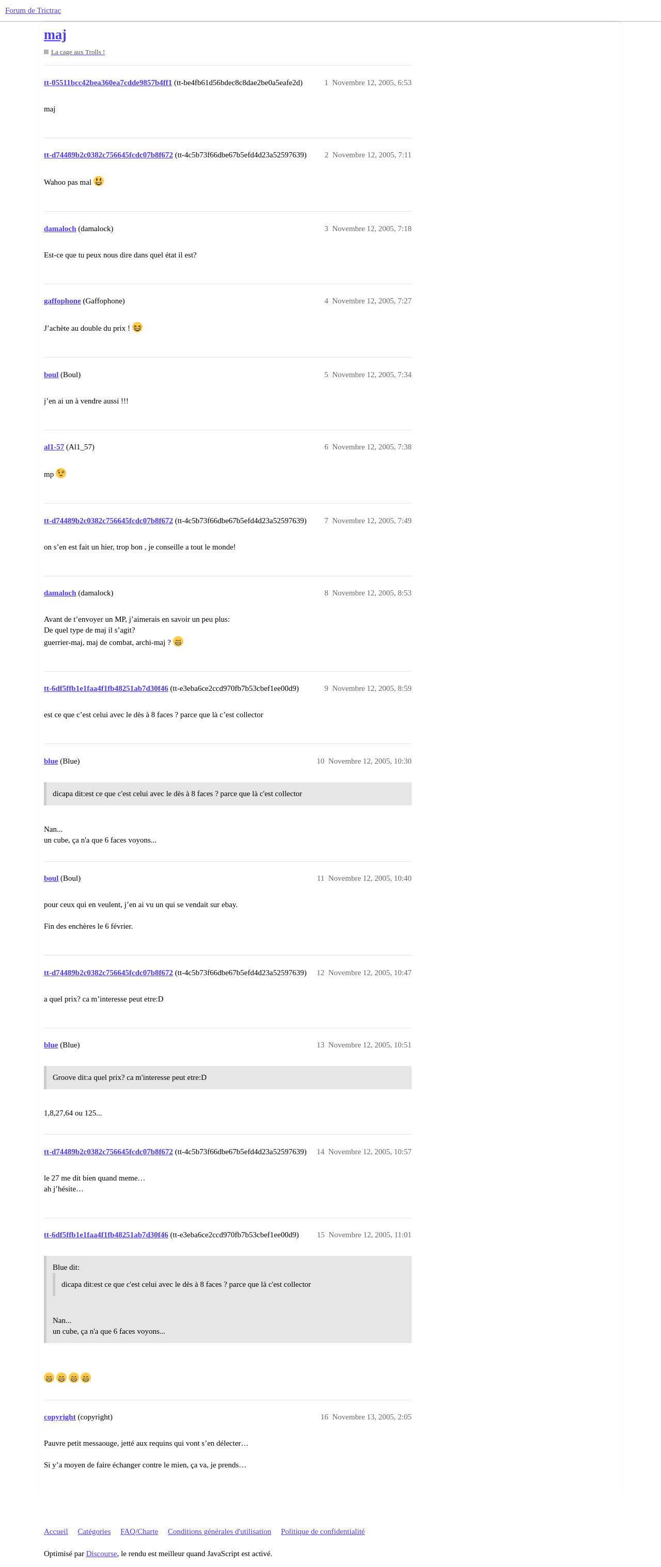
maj (55, 34)
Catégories (94, 1531)
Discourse (101, 1553)
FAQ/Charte (139, 1531)
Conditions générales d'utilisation (219, 1531)
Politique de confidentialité (323, 1531)
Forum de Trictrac (33, 10)
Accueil (56, 1531)
